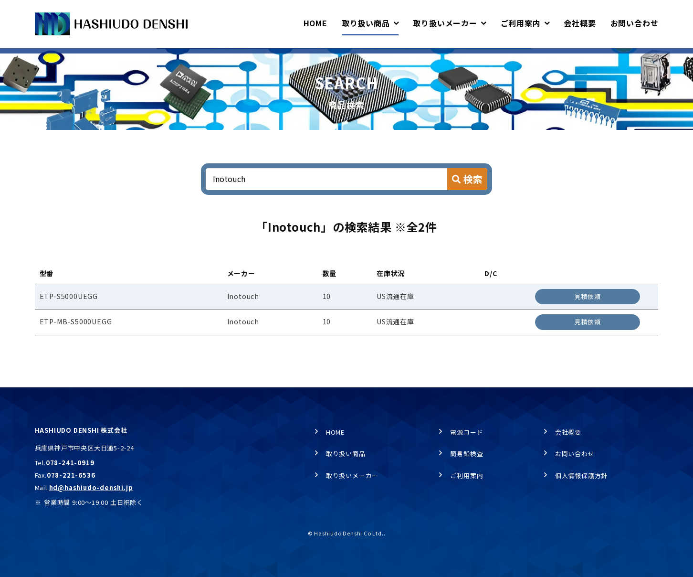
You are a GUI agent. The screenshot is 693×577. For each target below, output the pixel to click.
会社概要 (568, 432)
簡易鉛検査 (466, 454)
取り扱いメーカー (352, 475)
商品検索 (135, 57)
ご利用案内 (466, 475)
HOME (43, 57)
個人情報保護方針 (581, 475)
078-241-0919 (70, 463)
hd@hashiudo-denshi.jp (91, 487)
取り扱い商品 (87, 57)
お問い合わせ (575, 454)
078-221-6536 (71, 475)
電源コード (466, 432)
